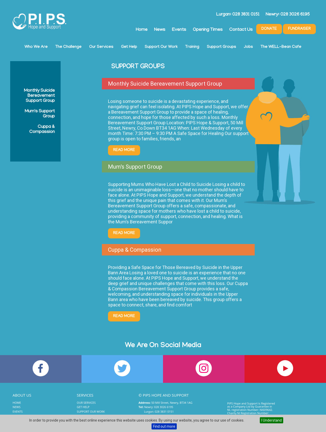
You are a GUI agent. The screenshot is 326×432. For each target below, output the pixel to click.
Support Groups (221, 47)
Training (192, 47)
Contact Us (241, 30)
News (159, 30)
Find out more (164, 426)
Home (141, 30)
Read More (124, 150)
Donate (269, 29)
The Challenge (68, 47)
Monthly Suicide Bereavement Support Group (39, 96)
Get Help (129, 47)
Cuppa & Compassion (42, 130)
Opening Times (208, 30)
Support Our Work (161, 47)
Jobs (248, 47)
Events (179, 30)
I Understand (271, 420)
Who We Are (36, 47)
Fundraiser (299, 29)
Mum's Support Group (40, 114)
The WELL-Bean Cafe (281, 47)
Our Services (101, 47)
